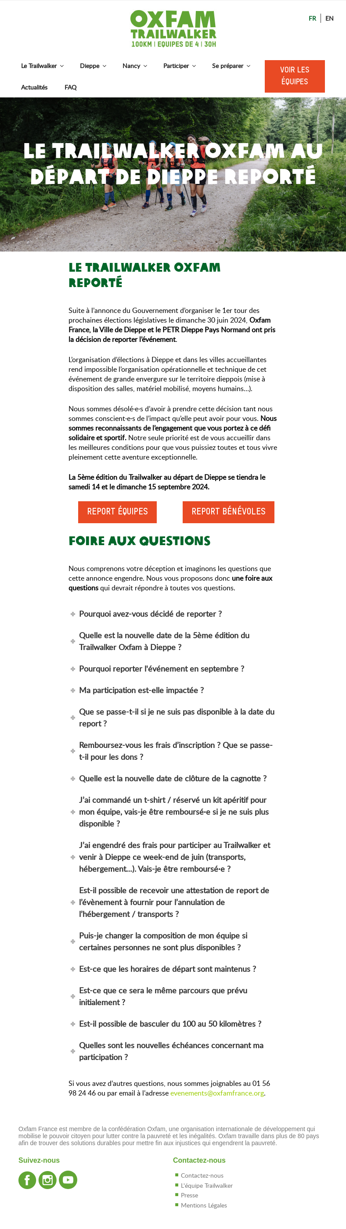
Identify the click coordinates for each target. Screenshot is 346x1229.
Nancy (135, 65)
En (329, 18)
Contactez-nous (202, 1175)
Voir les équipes (295, 76)
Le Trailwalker (43, 65)
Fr (312, 18)
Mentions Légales (204, 1205)
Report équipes (117, 512)
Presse (189, 1195)
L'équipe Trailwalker (207, 1185)
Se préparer (232, 65)
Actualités (34, 87)
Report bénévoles (228, 512)
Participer (180, 65)
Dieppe (94, 65)
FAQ (70, 87)
